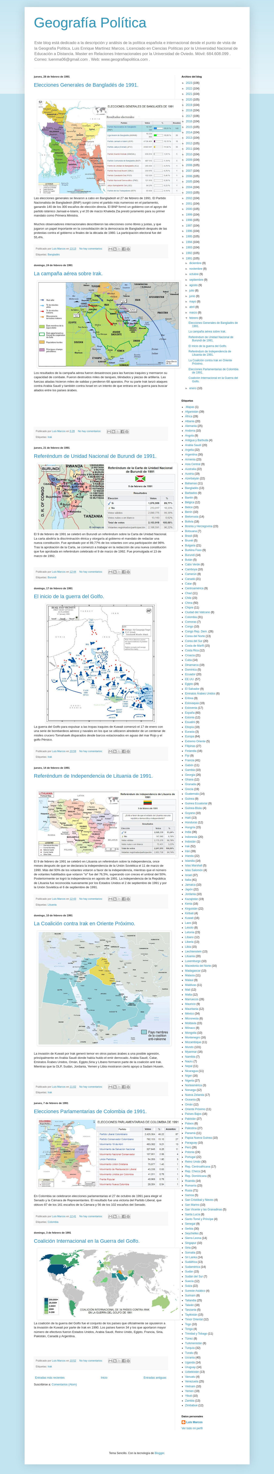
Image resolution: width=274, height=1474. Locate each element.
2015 (189, 127)
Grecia (189, 789)
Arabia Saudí (193, 445)
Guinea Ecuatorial (196, 803)
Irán (187, 851)
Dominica (191, 669)
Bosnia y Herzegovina (199, 526)
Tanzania (190, 1309)
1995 (189, 236)
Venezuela (191, 1381)
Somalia (190, 1252)
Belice (189, 507)
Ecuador (190, 674)
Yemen (189, 1391)
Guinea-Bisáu (193, 808)
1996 (189, 231)
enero (193, 388)
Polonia (190, 1152)
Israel (188, 875)
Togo (188, 1324)
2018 (189, 110)
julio (192, 290)
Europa (189, 736)
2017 (189, 116)
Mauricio (190, 1004)
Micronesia (192, 1018)
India (188, 832)
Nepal (188, 1066)
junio (192, 296)
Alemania (191, 426)
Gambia (190, 770)
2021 (189, 94)
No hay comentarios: (91, 248)
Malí (188, 989)
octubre (194, 274)
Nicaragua (191, 1071)
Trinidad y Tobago (196, 1333)
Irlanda (189, 856)
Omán (189, 1104)
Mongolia (191, 1032)
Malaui (189, 980)
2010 (189, 154)
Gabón (189, 765)
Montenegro (192, 1037)
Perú (188, 1147)
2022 (189, 88)
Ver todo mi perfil (192, 1428)
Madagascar (193, 970)
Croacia (190, 655)
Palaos (189, 1123)
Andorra (190, 430)
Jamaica (190, 884)
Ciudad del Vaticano (197, 612)
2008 (189, 165)
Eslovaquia (192, 703)
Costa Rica (192, 650)
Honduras (191, 822)
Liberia (189, 942)
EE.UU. (190, 679)
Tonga (189, 1329)
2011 (189, 148)
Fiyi (187, 755)
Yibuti (188, 1395)
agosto (193, 285)
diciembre (195, 263)
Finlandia (191, 751)
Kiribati (189, 913)
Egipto (189, 684)
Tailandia (190, 1300)
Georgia (190, 774)
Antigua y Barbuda (196, 440)
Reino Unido (193, 1161)
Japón (189, 889)
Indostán (190, 841)
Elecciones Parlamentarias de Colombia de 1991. (90, 1111)
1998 (189, 220)
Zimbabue (191, 1405)
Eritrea (189, 698)
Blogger (159, 1453)
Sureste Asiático (195, 1290)
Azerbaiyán (192, 478)
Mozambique (193, 1042)
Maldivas (190, 985)
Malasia (190, 975)
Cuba (188, 660)
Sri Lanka (191, 1257)
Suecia (189, 1281)
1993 (189, 247)
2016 (189, 121)
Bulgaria (190, 545)
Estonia (190, 717)
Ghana (189, 779)
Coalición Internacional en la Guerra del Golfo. (87, 1241)
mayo (193, 301)
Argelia (189, 450)
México (189, 1013)
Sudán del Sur (194, 1276)
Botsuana (191, 531)
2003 (189, 192)
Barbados (191, 493)
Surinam (190, 1295)
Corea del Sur (194, 641)
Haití (188, 817)
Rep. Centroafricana (197, 1166)
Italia (188, 879)
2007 (189, 170)
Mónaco (190, 1028)
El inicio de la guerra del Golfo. (69, 596)
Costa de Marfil (194, 645)
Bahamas (191, 483)
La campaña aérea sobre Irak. (68, 273)
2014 (189, 132)
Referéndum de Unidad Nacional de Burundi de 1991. (95, 456)
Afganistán (192, 411)
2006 (189, 176)
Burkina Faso (193, 550)
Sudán (189, 1271)
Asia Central (192, 464)
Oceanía (190, 1099)
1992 (189, 253)
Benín (188, 512)
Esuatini (190, 722)
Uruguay (190, 1367)
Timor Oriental (194, 1319)
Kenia (188, 903)
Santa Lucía (192, 1214)
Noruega (190, 1090)
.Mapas (189, 407)
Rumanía (191, 1185)
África (188, 416)
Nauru (189, 1061)
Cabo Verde (192, 564)
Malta (188, 994)
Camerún (191, 574)
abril (192, 307)
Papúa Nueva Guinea (198, 1137)
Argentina (191, 454)
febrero (194, 318)
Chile (188, 598)
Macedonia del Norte (198, 965)
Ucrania (190, 1357)
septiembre (196, 279)
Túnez (189, 1338)
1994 (189, 242)
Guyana (190, 813)
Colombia (53, 1221)
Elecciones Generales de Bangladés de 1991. (86, 85)
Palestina (191, 1128)
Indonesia (191, 837)
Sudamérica (192, 1267)
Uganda (190, 1362)
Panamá (190, 1133)
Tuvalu (189, 1353)
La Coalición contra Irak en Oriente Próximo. (84, 923)
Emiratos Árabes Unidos (200, 693)
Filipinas (190, 746)
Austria (189, 473)
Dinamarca (192, 665)
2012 (189, 143)
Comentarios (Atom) (64, 1384)
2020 (189, 99)
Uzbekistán (192, 1371)
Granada (190, 784)
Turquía (190, 1348)
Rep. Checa (192, 1171)
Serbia (189, 1228)
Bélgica (189, 502)
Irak (50, 437)
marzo (193, 312)
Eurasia (190, 731)
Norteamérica (193, 1085)
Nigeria (189, 1080)
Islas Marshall (193, 865)
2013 (189, 137)
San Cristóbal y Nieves (199, 1200)
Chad (188, 593)
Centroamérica (194, 588)
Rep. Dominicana (196, 1176)
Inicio (104, 1377)
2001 (189, 203)
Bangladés (54, 254)
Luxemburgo (193, 961)
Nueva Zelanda (194, 1095)
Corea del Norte (195, 636)
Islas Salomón (194, 870)
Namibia (190, 1056)
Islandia (190, 860)
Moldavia (190, 1023)
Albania (190, 421)
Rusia (188, 1190)
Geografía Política (90, 22)
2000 (189, 209)
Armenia (190, 459)
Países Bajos (193, 1114)
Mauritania (191, 1009)
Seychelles (192, 1233)
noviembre (196, 268)
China (188, 603)
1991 (189, 258)
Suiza (188, 1285)
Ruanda (190, 1181)
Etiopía (189, 727)
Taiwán (189, 1305)
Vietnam (190, 1386)
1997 (189, 225)
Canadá (190, 579)
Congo (189, 626)
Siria (188, 1247)
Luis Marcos (194, 1422)
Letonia (189, 932)
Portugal (190, 1157)
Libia (188, 946)
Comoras (191, 621)
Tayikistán (191, 1314)
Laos (188, 923)
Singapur (190, 1243)
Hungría (190, 827)
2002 (189, 198)
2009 (189, 159)
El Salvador (192, 688)
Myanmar (191, 1051)
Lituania (52, 904)
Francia (190, 760)
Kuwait (189, 918)
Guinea (189, 798)
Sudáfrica (191, 1262)
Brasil (188, 535)
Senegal (190, 1223)
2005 (189, 181)
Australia (190, 469)
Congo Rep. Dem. (196, 631)
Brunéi (189, 540)
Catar (188, 583)
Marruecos (192, 999)
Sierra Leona (193, 1238)
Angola (189, 435)
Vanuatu (190, 1376)
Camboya (191, 569)
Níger (188, 1075)
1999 (189, 214)
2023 (189, 83)
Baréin (189, 497)
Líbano (189, 937)
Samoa (189, 1195)
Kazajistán (191, 899)
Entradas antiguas (155, 1377)
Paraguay (191, 1142)
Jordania (190, 894)
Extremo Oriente (195, 741)
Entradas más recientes (50, 1377)
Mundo (189, 1047)
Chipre (189, 607)
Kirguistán (191, 908)
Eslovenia (191, 707)
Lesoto (189, 927)
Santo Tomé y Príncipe (199, 1219)
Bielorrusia (192, 516)
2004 (189, 187)
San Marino (192, 1204)
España (190, 712)
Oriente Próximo (195, 1109)
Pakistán (190, 1118)
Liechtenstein (193, 951)
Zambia (190, 1400)
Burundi (52, 577)
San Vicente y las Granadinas (203, 1209)
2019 (189, 105)
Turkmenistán (193, 1343)
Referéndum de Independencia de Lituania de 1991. (93, 776)
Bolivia (189, 521)
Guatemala (192, 793)
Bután (188, 559)
